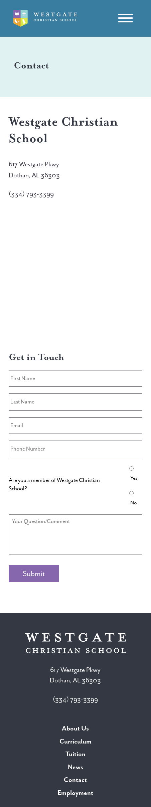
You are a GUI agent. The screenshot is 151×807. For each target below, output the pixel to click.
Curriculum (75, 741)
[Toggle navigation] (125, 18)
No (133, 502)
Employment (75, 793)
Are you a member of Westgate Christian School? (54, 484)
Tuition (75, 754)
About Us (75, 728)
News (75, 767)
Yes (133, 478)
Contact (75, 780)
